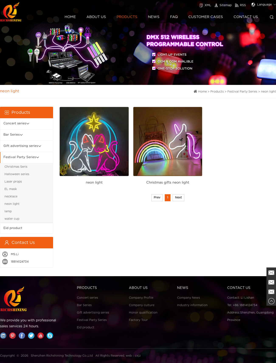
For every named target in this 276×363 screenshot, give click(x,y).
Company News (188, 297)
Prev (157, 197)
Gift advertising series (20, 146)
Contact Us (246, 17)
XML (205, 5)
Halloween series (16, 174)
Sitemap (223, 5)
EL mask (10, 189)
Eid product (12, 228)
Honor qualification (143, 312)
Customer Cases (205, 17)
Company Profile (141, 297)
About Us (96, 17)
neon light (268, 91)
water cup (11, 218)
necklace (10, 196)
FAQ (174, 17)
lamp (8, 211)
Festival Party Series (242, 91)
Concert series (14, 123)
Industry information (192, 305)
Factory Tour (138, 320)
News (153, 17)
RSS (240, 5)
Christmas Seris (15, 166)
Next (178, 197)
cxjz (138, 355)
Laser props (13, 181)
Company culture (141, 305)
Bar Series (11, 134)
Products (127, 17)
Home (70, 17)
